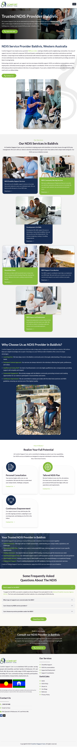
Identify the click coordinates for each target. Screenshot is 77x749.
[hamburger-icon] (74, 4)
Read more (8, 191)
